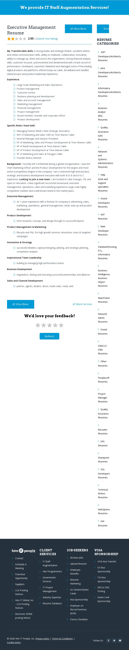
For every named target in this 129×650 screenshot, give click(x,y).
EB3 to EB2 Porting (103, 589)
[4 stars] (55, 325)
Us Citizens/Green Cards (79, 591)
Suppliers (19, 584)
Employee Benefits (75, 571)
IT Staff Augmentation (50, 563)
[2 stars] (44, 325)
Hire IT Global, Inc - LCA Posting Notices (24, 604)
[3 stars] (49, 325)
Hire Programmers (52, 571)
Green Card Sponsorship (104, 599)
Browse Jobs (76, 557)
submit (49, 336)
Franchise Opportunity (21, 576)
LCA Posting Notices (21, 592)
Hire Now (78, 28)
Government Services (49, 579)
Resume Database (52, 603)
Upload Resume (78, 563)
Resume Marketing (75, 581)
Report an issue (82, 304)
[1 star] (38, 325)
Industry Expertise (52, 597)
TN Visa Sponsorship (104, 579)
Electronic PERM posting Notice (23, 615)
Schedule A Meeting (21, 566)
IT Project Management (50, 589)
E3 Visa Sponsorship (104, 569)
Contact (19, 558)
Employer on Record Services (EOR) (78, 609)
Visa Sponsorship (79, 599)
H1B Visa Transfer (107, 561)
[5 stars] (61, 325)
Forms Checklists (79, 619)
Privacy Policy (106, 28)
